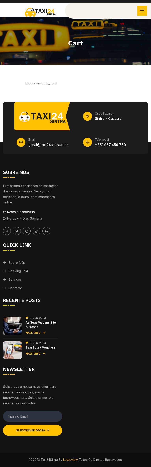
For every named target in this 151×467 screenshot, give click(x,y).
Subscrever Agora (32, 430)
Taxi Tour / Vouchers (41, 347)
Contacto (15, 288)
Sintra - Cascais (108, 118)
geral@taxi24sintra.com (48, 145)
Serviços (15, 279)
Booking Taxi (18, 271)
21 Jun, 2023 (36, 317)
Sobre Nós (16, 263)
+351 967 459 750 (110, 145)
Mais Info (35, 333)
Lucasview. (70, 459)
